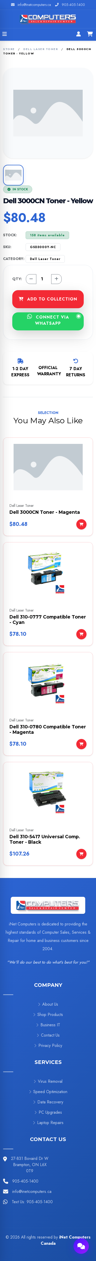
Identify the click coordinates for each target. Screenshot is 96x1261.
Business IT (48, 1025)
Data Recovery (48, 1102)
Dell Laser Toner (40, 49)
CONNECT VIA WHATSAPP (53, 320)
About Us (48, 1004)
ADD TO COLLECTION (48, 299)
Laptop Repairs (48, 1123)
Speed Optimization (48, 1092)
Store (9, 49)
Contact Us (48, 1035)
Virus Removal (48, 1081)
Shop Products (48, 1015)
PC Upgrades (48, 1112)
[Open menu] (4, 34)
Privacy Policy (48, 1045)
